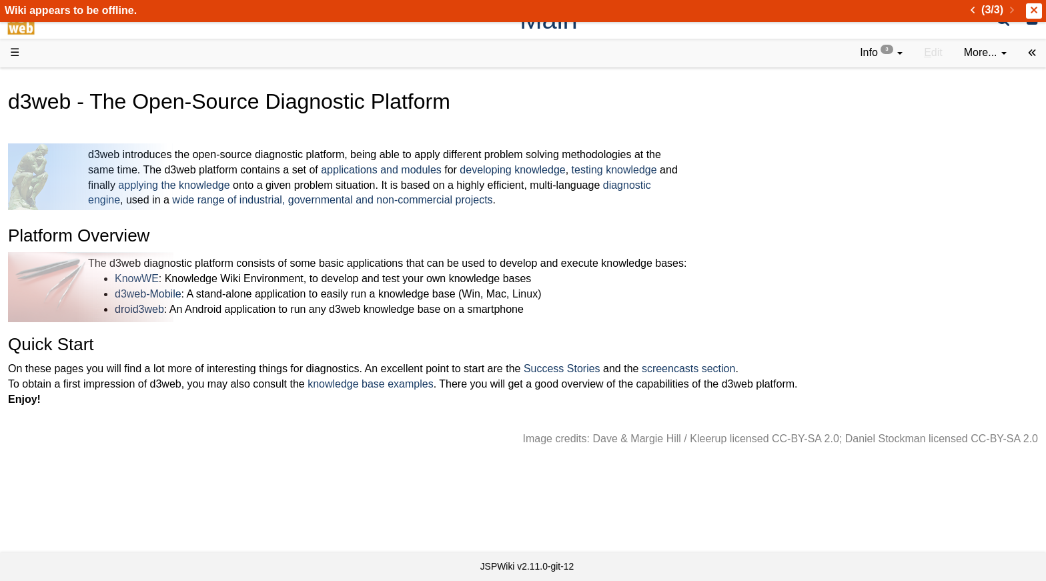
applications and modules (581, 169)
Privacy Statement (80, 529)
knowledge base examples (571, 384)
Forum (52, 408)
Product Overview (79, 105)
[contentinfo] (881, 53)
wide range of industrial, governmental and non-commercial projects (532, 199)
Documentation (73, 211)
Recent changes (75, 483)
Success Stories (762, 368)
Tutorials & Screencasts (93, 195)
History (53, 150)
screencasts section (889, 368)
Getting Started (73, 286)
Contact (55, 514)
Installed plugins (75, 498)
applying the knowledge (374, 185)
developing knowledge (712, 169)
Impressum (108, 514)
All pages (59, 468)
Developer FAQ (73, 317)
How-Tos (57, 302)
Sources (56, 348)
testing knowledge (814, 169)
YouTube (58, 423)
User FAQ (60, 226)
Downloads (63, 120)
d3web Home (43, 82)
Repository (62, 362)
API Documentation (83, 332)
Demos (54, 241)
